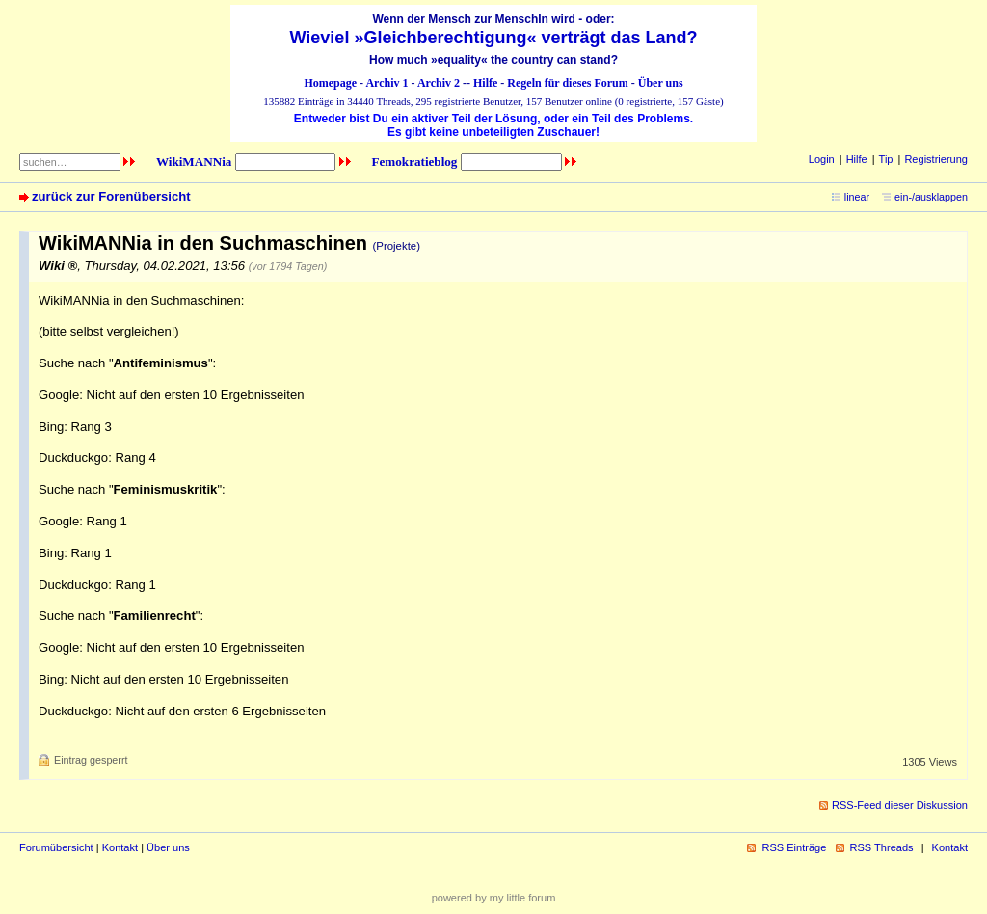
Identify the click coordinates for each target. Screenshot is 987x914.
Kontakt (120, 847)
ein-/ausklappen (931, 196)
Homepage (330, 83)
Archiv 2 (438, 83)
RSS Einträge (793, 847)
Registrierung (936, 159)
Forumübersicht (56, 847)
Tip (886, 159)
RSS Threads (882, 847)
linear (856, 196)
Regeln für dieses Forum (567, 83)
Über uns (660, 83)
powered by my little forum (494, 897)
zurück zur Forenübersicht (111, 196)
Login (822, 159)
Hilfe (485, 83)
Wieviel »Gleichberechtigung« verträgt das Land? (494, 37)
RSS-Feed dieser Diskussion (900, 805)
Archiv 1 (386, 83)
